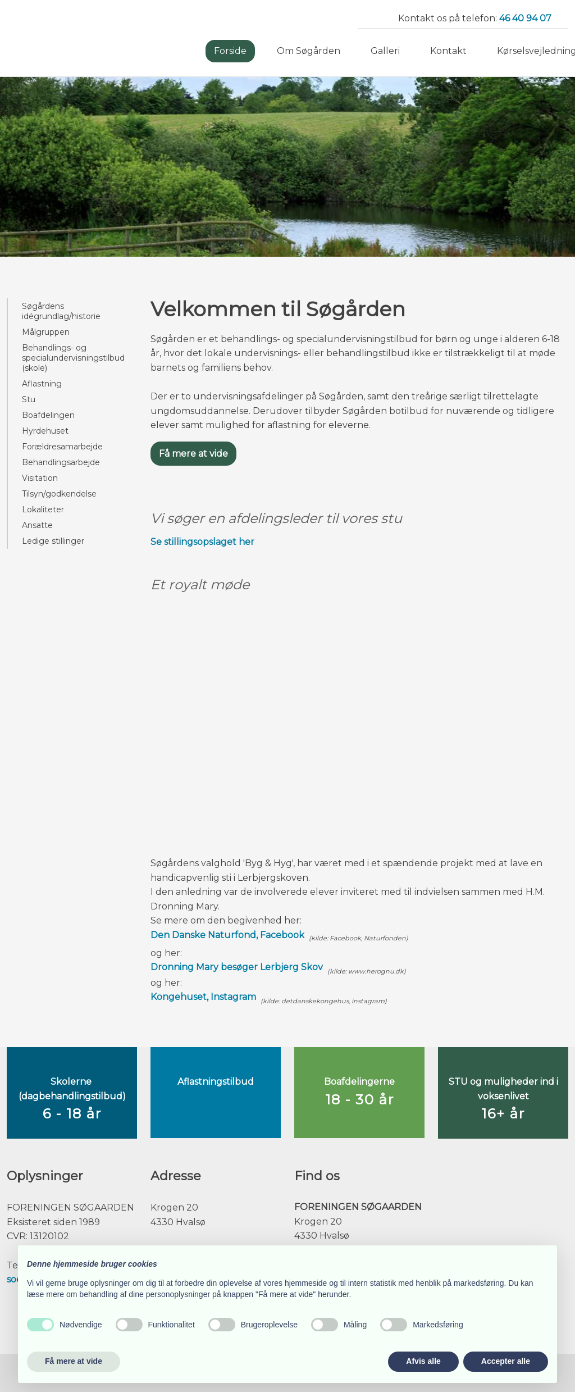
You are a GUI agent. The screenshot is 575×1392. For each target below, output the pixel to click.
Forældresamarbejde (62, 447)
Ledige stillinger (53, 541)
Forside (230, 51)
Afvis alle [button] (423, 1361)
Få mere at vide (193, 453)
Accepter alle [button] (505, 1361)
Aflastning (42, 384)
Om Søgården (308, 51)
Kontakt (448, 51)
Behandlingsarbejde (61, 462)
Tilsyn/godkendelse (59, 494)
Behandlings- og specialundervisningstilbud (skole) (73, 358)
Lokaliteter (43, 509)
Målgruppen (46, 332)
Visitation (40, 478)
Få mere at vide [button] (73, 1361)
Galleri (385, 51)
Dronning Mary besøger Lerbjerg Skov (236, 967)
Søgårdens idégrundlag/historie (61, 311)
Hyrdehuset (45, 431)
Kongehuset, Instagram (203, 996)
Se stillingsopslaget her (202, 541)
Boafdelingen (48, 415)
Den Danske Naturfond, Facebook (227, 935)
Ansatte (37, 525)
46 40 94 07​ (525, 18)
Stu (28, 399)
